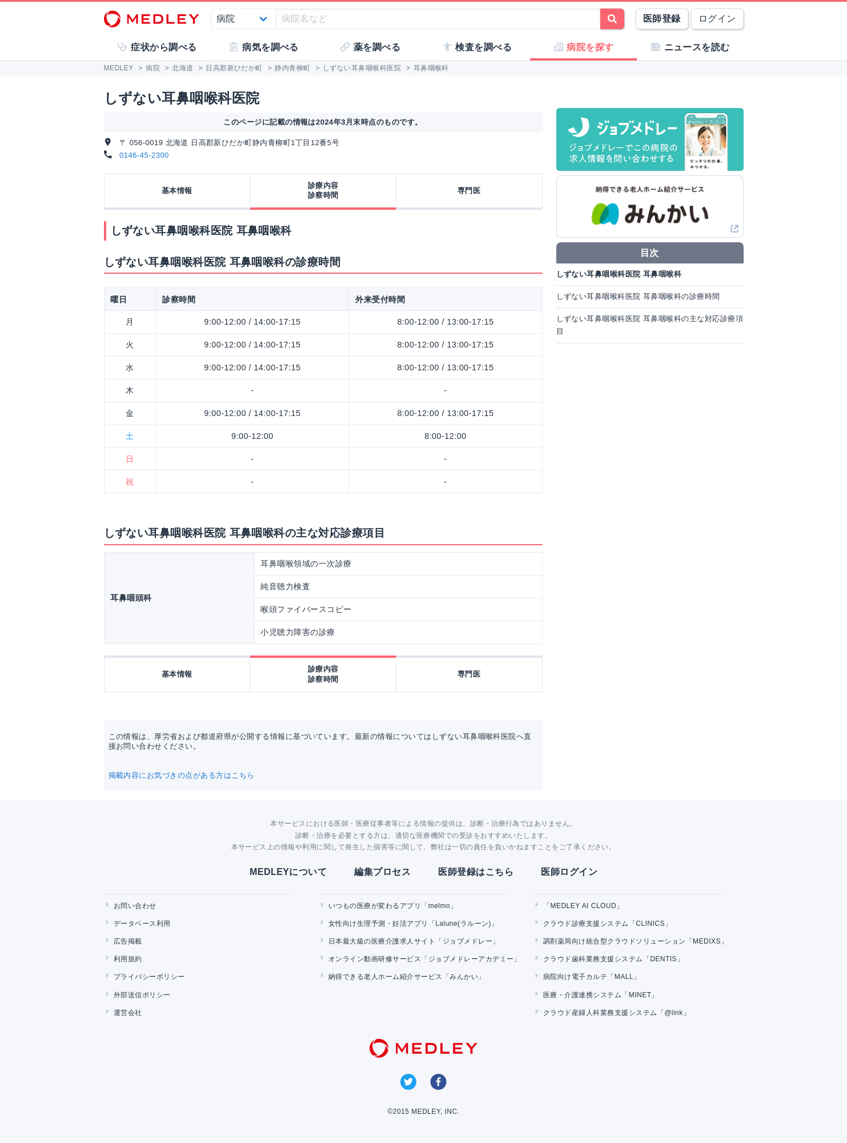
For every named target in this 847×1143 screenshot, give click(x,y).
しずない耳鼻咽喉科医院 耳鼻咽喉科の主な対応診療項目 (650, 324)
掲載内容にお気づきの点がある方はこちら (182, 775)
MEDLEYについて (288, 872)
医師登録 (662, 18)
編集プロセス (382, 872)
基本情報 (177, 190)
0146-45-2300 (144, 155)
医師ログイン (569, 872)
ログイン (717, 18)
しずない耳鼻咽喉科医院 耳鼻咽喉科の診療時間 (638, 296)
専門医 (468, 190)
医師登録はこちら (475, 872)
